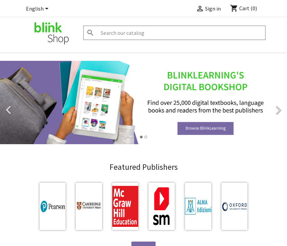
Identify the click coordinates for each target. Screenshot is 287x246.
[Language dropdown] (38, 9)
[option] (143, 102)
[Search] (174, 33)
